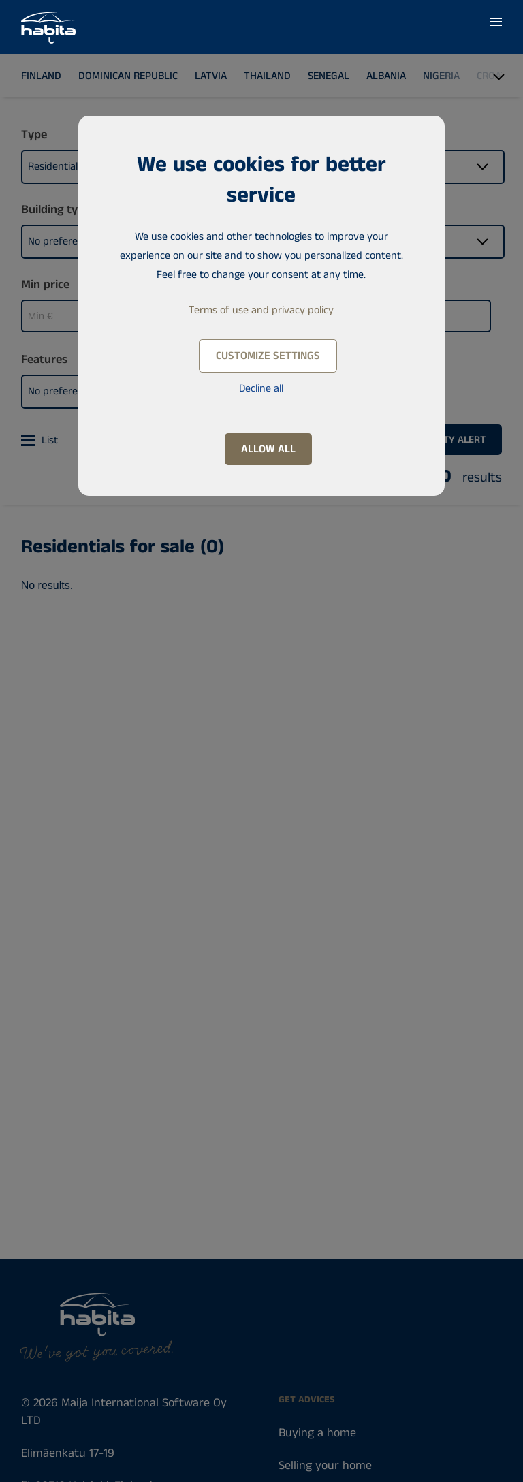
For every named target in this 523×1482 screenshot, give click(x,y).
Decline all (261, 388)
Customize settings (268, 356)
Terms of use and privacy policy (261, 310)
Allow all (268, 449)
